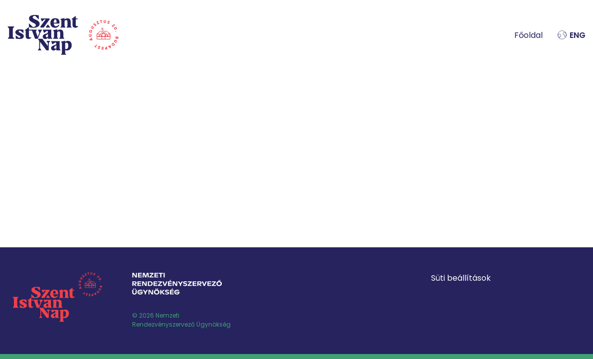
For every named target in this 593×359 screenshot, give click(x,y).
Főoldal (528, 35)
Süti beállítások (461, 278)
